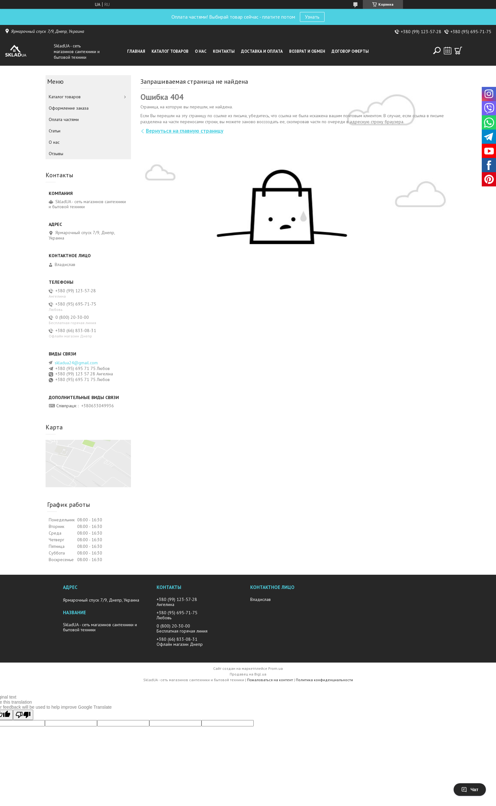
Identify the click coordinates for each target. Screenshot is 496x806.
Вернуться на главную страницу (184, 130)
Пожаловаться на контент (270, 679)
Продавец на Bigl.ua (248, 674)
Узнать (312, 17)
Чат (469, 789)
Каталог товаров (170, 51)
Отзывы (56, 153)
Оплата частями (64, 119)
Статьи (54, 131)
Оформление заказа (69, 108)
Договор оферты (350, 51)
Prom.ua (275, 668)
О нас (201, 51)
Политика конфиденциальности (324, 679)
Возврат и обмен (307, 51)
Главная (136, 51)
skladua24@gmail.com (76, 362)
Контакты (224, 51)
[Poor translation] (23, 715)
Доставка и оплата (262, 51)
